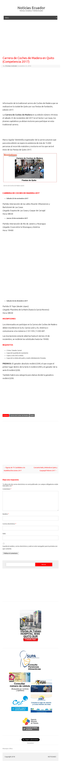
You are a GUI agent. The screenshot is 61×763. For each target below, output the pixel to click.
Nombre (6, 514)
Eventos (5, 415)
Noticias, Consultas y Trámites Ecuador (31, 10)
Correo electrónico (9, 524)
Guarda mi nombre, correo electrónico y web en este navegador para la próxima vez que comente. (30, 547)
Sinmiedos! (30, 743)
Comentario (7, 489)
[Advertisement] (30, 38)
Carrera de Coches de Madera (19, 415)
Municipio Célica (7, 748)
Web (4, 533)
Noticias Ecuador (31, 8)
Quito (32, 415)
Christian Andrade (11, 66)
